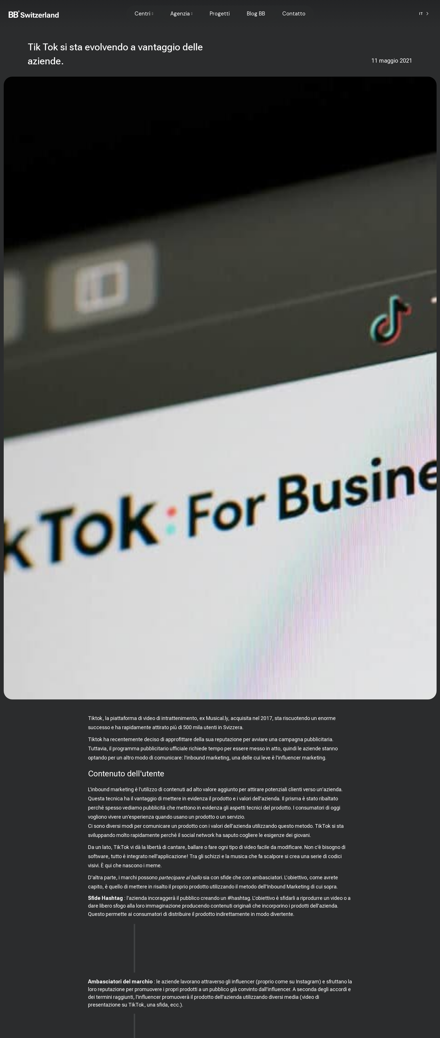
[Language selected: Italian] (423, 14)
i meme (152, 865)
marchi (129, 877)
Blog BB (256, 14)
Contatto (293, 14)
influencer (243, 982)
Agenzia (180, 14)
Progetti (220, 14)
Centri (142, 14)
